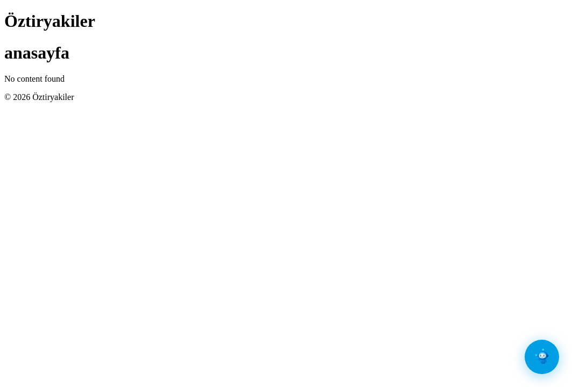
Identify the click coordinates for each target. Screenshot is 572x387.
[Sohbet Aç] (542, 357)
